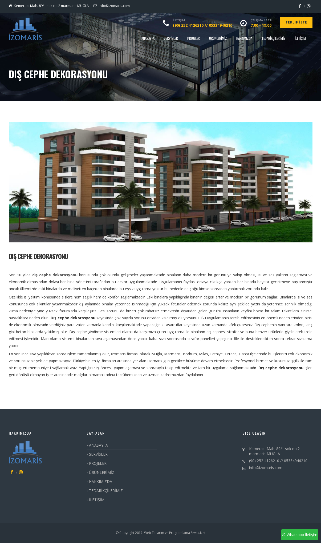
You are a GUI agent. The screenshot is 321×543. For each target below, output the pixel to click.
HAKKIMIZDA (244, 38)
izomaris (118, 353)
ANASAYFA (148, 38)
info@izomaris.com (265, 467)
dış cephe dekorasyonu (55, 274)
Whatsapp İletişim (299, 534)
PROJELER (193, 38)
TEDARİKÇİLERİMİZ (274, 38)
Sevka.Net (197, 532)
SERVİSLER (171, 38)
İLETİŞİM (300, 38)
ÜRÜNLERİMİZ (218, 38)
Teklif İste (296, 22)
